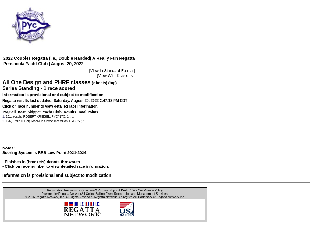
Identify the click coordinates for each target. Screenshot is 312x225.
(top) (112, 83)
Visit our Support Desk (113, 190)
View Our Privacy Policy (146, 190)
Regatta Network (47, 197)
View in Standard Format (112, 70)
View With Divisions (115, 75)
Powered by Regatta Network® (62, 193)
